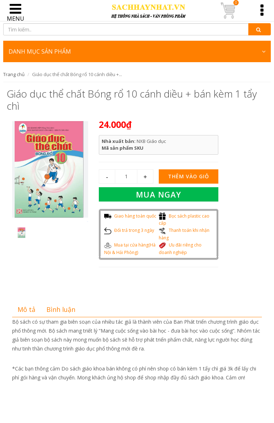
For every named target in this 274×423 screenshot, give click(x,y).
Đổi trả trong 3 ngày (129, 230)
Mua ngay (158, 194)
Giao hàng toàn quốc (130, 216)
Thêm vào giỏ (188, 176)
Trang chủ (14, 74)
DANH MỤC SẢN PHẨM (137, 51)
